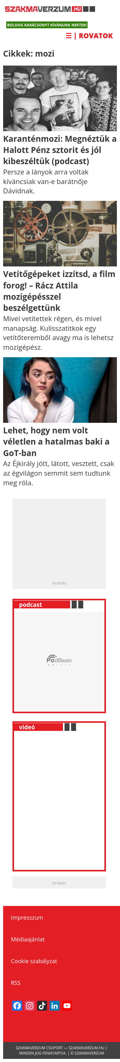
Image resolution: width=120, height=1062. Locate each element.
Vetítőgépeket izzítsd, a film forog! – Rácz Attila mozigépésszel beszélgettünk (59, 290)
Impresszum (27, 917)
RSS (16, 982)
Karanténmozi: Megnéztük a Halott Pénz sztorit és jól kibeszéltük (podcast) (60, 150)
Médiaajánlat (28, 939)
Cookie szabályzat (34, 961)
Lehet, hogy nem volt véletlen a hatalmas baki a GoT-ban (56, 442)
